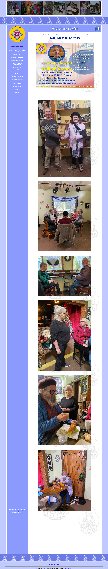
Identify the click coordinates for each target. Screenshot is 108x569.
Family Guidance (17, 79)
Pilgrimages (17, 86)
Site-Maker (68, 568)
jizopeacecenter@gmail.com (17, 511)
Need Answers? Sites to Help (17, 82)
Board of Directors (17, 60)
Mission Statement (17, 57)
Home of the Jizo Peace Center (17, 51)
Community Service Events (17, 72)
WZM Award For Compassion (17, 63)
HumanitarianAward (17, 68)
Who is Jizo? (17, 54)
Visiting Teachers (17, 76)
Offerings (17, 89)
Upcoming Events (17, 46)
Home (17, 92)
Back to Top (54, 565)
